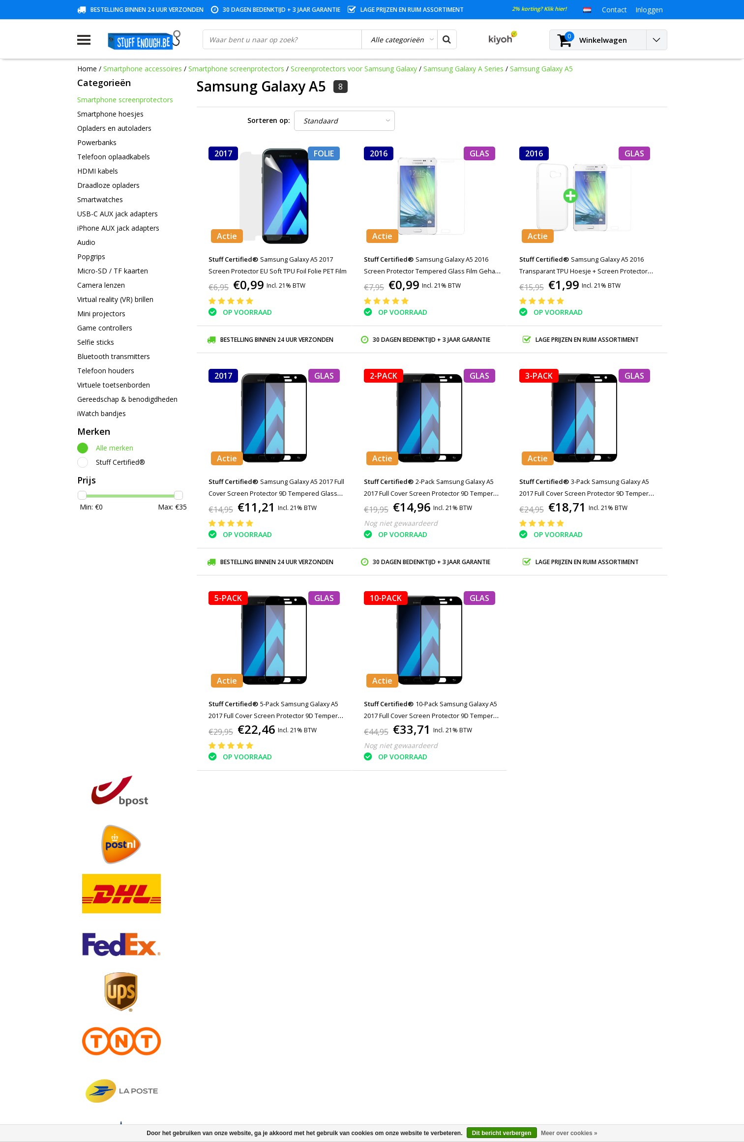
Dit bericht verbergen (502, 1133)
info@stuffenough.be (558, 1073)
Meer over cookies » (569, 1133)
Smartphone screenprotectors (236, 68)
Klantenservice (100, 992)
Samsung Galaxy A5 (541, 68)
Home (87, 68)
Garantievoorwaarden (112, 981)
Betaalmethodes (103, 958)
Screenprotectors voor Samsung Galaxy (355, 68)
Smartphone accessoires (142, 68)
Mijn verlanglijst (251, 981)
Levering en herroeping (113, 1038)
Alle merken (114, 447)
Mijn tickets (244, 970)
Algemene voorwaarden (115, 947)
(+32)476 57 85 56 (580, 1088)
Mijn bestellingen (253, 958)
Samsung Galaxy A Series (463, 68)
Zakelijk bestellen (104, 1049)
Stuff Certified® (120, 462)
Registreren (244, 947)
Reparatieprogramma (111, 1015)
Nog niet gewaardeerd (401, 523)
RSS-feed (91, 1072)
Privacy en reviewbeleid (114, 1004)
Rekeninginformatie (108, 1026)
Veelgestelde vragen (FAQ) (119, 1060)
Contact (89, 970)
